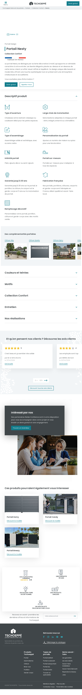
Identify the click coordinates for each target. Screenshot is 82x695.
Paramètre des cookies (64, 673)
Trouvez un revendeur (21, 428)
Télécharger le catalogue (54, 628)
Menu (6, 4)
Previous (5, 249)
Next (75, 249)
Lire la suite (9, 364)
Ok (75, 602)
